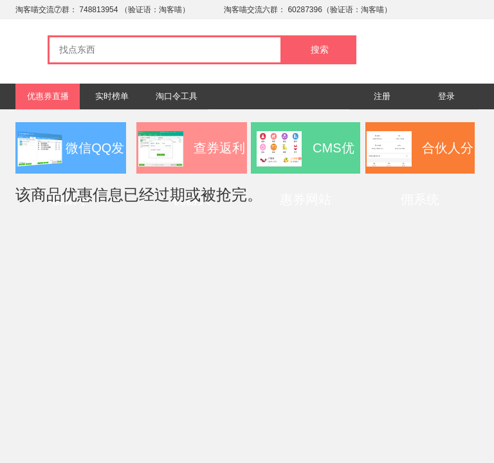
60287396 (305, 9)
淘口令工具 (176, 96)
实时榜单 (112, 96)
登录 (446, 96)
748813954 (98, 9)
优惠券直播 (48, 96)
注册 (382, 96)
